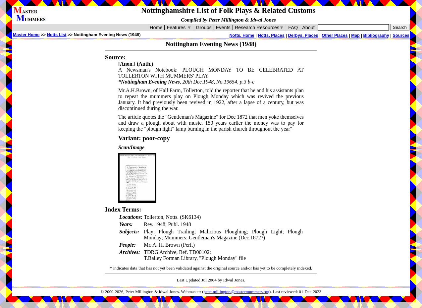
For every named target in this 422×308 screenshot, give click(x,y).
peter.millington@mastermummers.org (237, 291)
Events (223, 27)
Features (179, 27)
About (308, 27)
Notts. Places (271, 35)
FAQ (293, 27)
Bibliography (376, 35)
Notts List (56, 34)
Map (355, 35)
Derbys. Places (303, 35)
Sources (401, 35)
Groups (204, 27)
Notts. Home (241, 35)
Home (156, 27)
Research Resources (259, 27)
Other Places (334, 35)
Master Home (26, 34)
